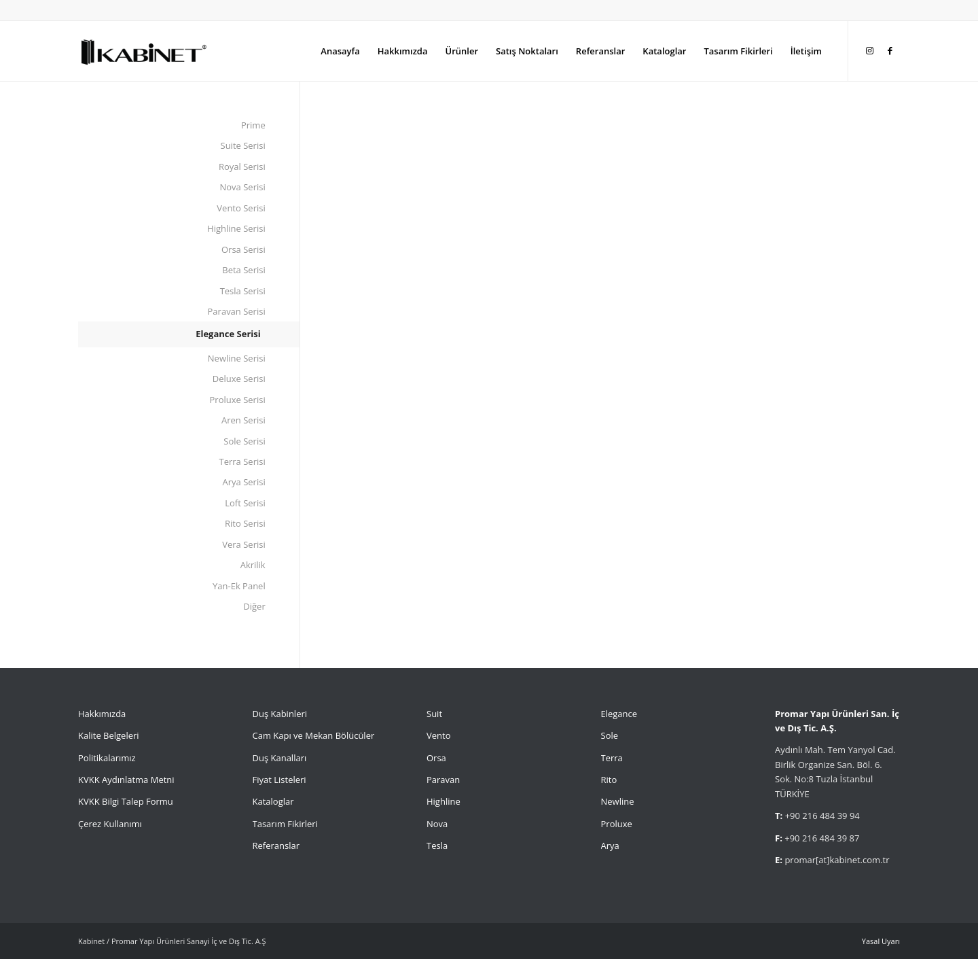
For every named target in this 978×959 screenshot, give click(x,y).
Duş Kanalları (280, 758)
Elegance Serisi (228, 334)
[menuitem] (340, 51)
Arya (610, 845)
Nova (437, 824)
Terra (612, 758)
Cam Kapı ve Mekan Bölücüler (314, 735)
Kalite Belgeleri (108, 735)
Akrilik (253, 565)
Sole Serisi (244, 441)
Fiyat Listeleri (279, 779)
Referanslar (276, 845)
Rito (609, 779)
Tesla (437, 845)
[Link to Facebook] (890, 50)
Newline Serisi (237, 358)
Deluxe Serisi (239, 378)
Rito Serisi (245, 523)
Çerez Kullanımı (110, 824)
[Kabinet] (143, 51)
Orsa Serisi (243, 249)
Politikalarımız (108, 758)
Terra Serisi (242, 461)
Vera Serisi (243, 544)
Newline (617, 801)
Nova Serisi (243, 187)
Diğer (254, 606)
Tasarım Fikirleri (285, 824)
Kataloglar (273, 801)
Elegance (619, 714)
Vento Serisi (241, 208)
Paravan (443, 779)
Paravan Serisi (237, 311)
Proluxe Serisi (238, 400)
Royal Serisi (242, 166)
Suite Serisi (243, 145)
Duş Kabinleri (280, 714)
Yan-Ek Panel (239, 586)
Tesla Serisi (243, 291)
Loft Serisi (245, 503)
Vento (438, 735)
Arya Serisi (244, 482)
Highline (443, 801)
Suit (434, 714)
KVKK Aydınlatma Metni (126, 779)
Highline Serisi (236, 228)
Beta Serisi (243, 270)
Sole (610, 735)
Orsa (436, 758)
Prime (253, 125)
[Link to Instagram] (869, 50)
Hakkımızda (102, 714)
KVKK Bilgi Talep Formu (125, 801)
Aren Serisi (243, 420)
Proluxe (616, 824)
